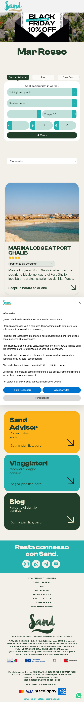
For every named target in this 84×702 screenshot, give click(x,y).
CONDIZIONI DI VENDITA (42, 578)
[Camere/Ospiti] (42, 125)
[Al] (74, 114)
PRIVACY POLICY (42, 594)
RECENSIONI (42, 590)
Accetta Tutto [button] (61, 390)
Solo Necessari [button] (22, 390)
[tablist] (42, 161)
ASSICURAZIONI (42, 582)
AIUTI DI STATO (42, 598)
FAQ (42, 586)
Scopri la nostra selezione (27, 288)
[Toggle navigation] (81, 6)
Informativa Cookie (51, 381)
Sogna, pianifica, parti (26, 445)
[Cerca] (42, 135)
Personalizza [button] (42, 398)
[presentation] (78, 77)
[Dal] (39, 114)
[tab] (18, 77)
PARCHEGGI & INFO (42, 606)
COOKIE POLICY (42, 602)
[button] (42, 92)
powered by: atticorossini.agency (41, 698)
